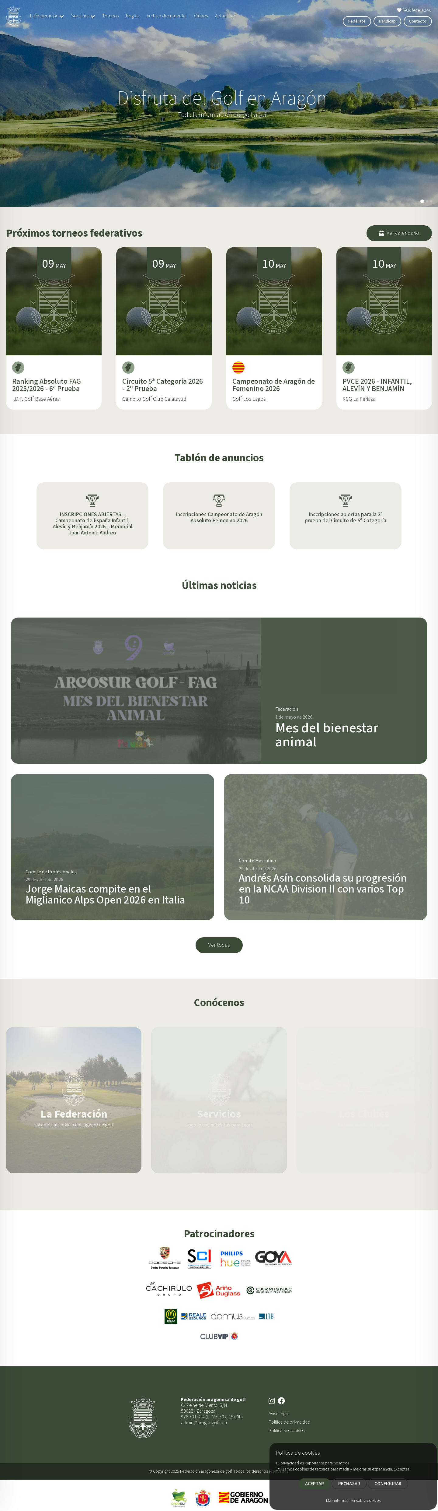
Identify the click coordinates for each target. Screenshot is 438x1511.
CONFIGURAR (387, 1483)
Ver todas (219, 945)
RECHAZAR (349, 1483)
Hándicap (387, 21)
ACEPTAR (314, 1483)
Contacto (417, 21)
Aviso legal (279, 1413)
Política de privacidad (289, 1422)
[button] (422, 201)
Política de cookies (286, 1430)
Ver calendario (399, 233)
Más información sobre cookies (353, 1501)
